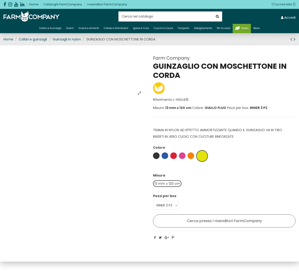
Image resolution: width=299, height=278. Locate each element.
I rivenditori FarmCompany (107, 4)
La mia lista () (283, 4)
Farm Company (171, 58)
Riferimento (162, 99)
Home (34, 4)
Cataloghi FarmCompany (63, 4)
